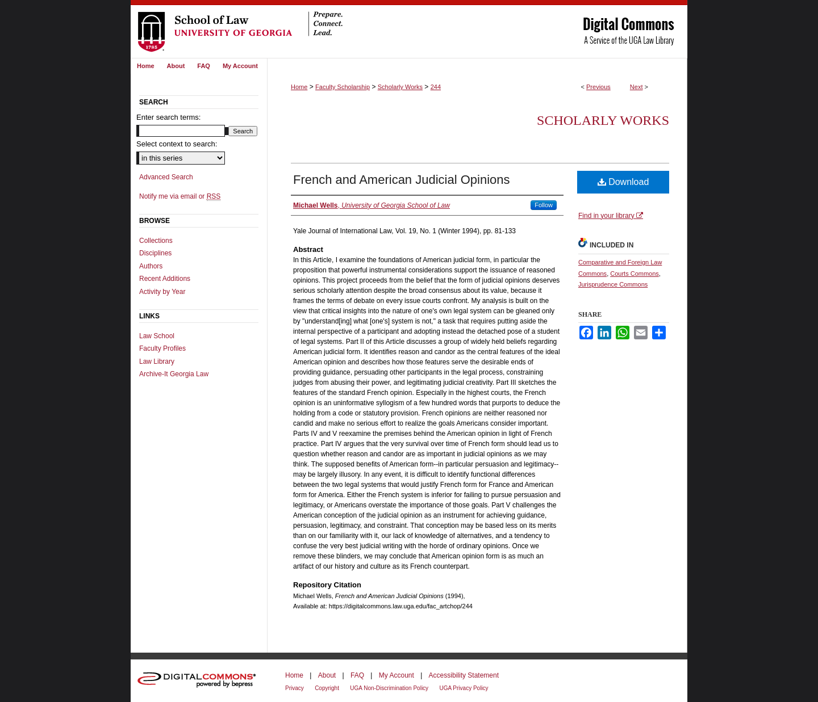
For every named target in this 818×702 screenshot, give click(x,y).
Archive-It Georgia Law (173, 374)
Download (623, 182)
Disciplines (155, 253)
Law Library (156, 361)
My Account (396, 675)
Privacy (294, 688)
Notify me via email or (179, 196)
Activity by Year (162, 292)
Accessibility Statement (464, 675)
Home (299, 86)
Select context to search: (176, 144)
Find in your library (610, 216)
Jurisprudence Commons (613, 284)
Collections (156, 241)
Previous (598, 86)
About (327, 675)
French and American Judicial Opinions (401, 180)
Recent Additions (164, 279)
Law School (156, 336)
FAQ (357, 675)
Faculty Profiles (162, 348)
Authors (150, 266)
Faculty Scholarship (342, 86)
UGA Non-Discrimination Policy (389, 688)
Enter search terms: (168, 117)
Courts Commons (634, 273)
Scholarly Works (400, 86)
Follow (544, 204)
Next (636, 86)
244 (436, 86)
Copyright (327, 688)
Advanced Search (166, 177)
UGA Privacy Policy (463, 688)
